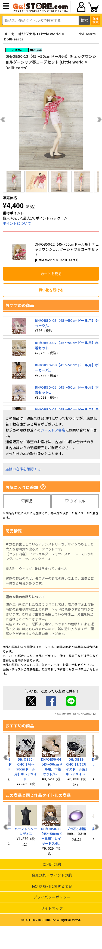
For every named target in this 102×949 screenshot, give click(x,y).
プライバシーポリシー (52, 897)
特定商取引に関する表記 (52, 886)
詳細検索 (95, 20)
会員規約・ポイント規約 (52, 875)
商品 (27, 501)
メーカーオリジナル (20, 33)
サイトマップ (52, 908)
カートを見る (51, 273)
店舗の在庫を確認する (23, 468)
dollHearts (87, 33)
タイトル (75, 501)
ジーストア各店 (53, 430)
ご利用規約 (52, 864)
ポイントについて (17, 223)
